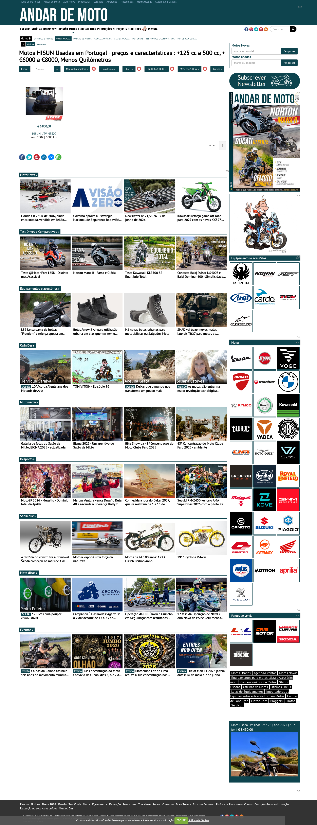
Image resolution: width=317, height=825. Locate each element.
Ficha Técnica (183, 804)
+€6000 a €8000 (157, 68)
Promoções (104, 29)
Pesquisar (289, 51)
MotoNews (28, 175)
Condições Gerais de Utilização (272, 804)
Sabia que (28, 516)
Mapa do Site (66, 808)
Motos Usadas (241, 673)
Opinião (63, 29)
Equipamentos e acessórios (40, 288)
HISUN (129, 68)
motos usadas (63, 38)
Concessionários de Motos (258, 682)
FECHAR (181, 820)
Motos (73, 29)
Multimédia (29, 402)
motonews (137, 38)
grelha (30, 44)
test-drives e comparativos (160, 38)
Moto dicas (29, 573)
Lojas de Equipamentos (247, 691)
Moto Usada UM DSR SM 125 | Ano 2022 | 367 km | (264, 749)
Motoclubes (133, 29)
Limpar (24, 68)
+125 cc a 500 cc (189, 68)
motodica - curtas (187, 38)
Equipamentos (87, 29)
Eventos (25, 29)
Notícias (37, 29)
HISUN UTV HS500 (44, 134)
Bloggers (276, 701)
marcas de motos (82, 38)
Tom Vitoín (75, 804)
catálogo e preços (43, 38)
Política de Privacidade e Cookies (234, 804)
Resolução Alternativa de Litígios (38, 808)
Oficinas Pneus (281, 687)
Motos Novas (288, 673)
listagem (41, 44)
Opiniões (27, 345)
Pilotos (290, 701)
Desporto (27, 459)
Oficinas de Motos (255, 687)
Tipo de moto (109, 68)
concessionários (103, 38)
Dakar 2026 (50, 29)
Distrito (217, 68)
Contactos (168, 804)
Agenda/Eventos (265, 673)
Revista (152, 29)
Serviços (118, 29)
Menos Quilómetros (77, 68)
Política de (198, 820)
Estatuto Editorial (203, 804)
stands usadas (122, 38)
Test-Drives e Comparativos (39, 232)
